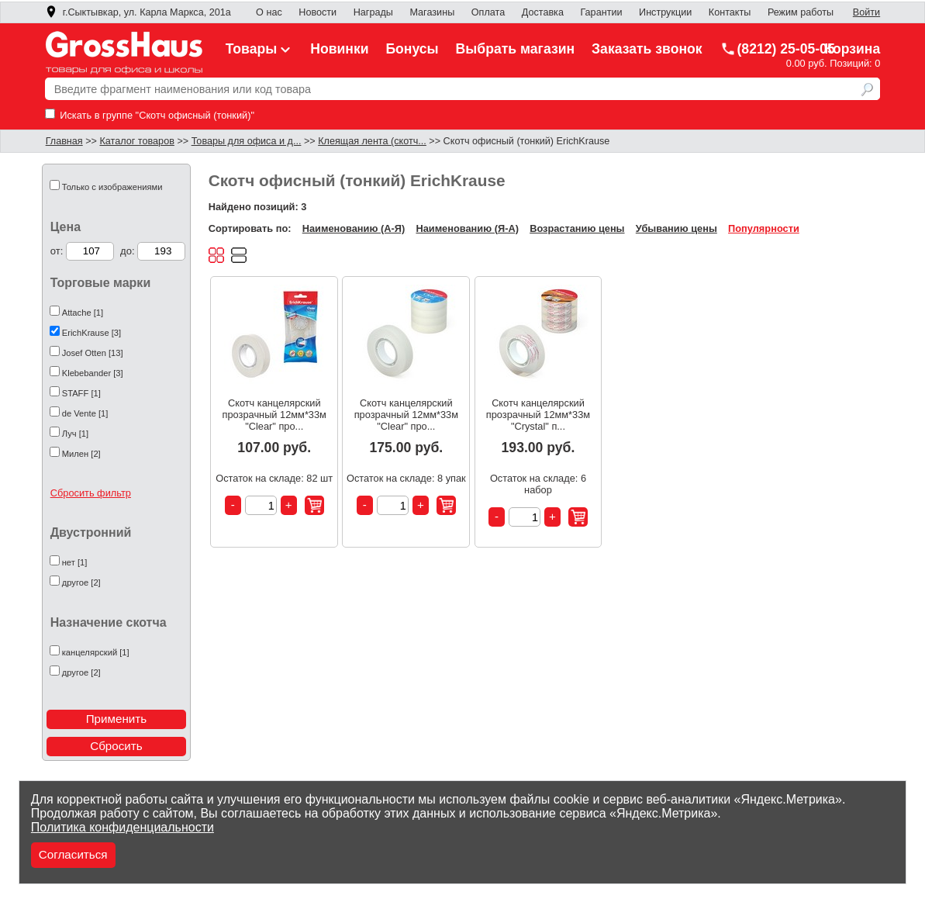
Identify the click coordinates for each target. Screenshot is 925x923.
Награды (373, 12)
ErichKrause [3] (91, 332)
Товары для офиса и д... (247, 141)
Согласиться (73, 854)
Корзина (852, 49)
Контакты (730, 12)
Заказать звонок (647, 49)
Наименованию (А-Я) (353, 228)
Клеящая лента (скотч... (372, 141)
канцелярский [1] (95, 652)
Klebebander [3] (92, 373)
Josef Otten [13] (92, 353)
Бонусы (411, 49)
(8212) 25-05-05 (777, 49)
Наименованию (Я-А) (467, 228)
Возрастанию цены (577, 228)
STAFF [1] (81, 393)
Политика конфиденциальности (122, 827)
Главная (64, 141)
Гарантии (601, 12)
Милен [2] (81, 453)
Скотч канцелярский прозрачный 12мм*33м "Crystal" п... (538, 414)
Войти (866, 12)
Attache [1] (83, 312)
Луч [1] (75, 433)
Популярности (763, 228)
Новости (318, 12)
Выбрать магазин (515, 49)
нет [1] (75, 562)
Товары (260, 49)
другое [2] (81, 582)
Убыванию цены (676, 228)
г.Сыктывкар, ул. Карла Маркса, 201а (138, 12)
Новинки (339, 49)
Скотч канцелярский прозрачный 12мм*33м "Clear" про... (274, 414)
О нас (269, 12)
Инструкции (665, 12)
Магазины (431, 12)
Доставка (543, 12)
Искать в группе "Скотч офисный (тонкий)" (149, 115)
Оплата (488, 12)
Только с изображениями (112, 187)
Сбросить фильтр (90, 493)
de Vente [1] (85, 413)
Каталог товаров (136, 141)
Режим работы (801, 12)
